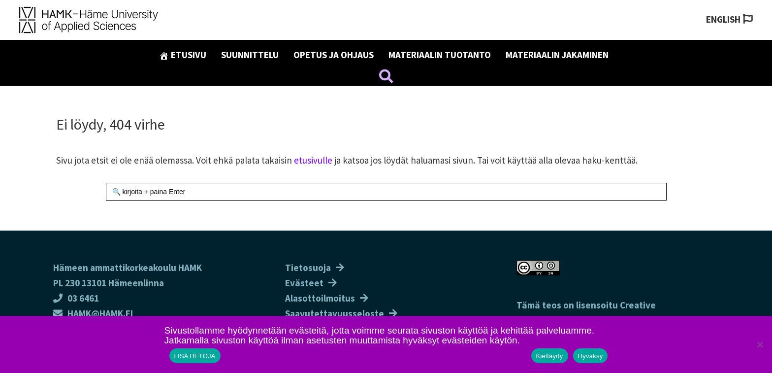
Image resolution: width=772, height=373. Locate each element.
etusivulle (313, 160)
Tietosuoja (308, 267)
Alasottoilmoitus (320, 298)
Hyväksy (590, 356)
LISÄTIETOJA (195, 356)
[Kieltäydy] (760, 344)
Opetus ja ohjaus (333, 55)
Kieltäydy (549, 356)
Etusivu (182, 55)
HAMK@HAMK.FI (93, 313)
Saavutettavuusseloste (334, 313)
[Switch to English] (729, 19)
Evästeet (304, 283)
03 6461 (76, 298)
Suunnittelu (250, 55)
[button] (386, 78)
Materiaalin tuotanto (439, 55)
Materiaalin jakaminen (557, 55)
